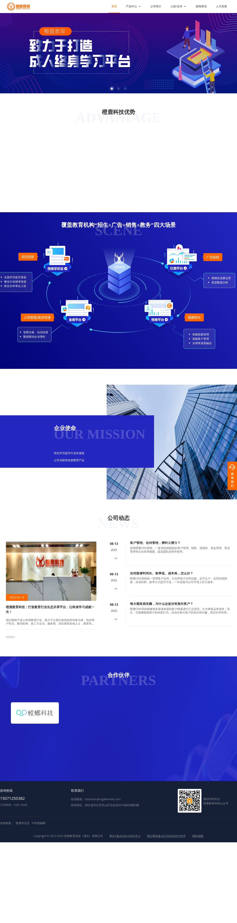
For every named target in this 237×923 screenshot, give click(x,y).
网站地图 (197, 836)
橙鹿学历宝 (23, 823)
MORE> (10, 637)
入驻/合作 (178, 6)
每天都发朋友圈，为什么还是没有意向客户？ (161, 603)
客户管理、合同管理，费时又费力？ (155, 542)
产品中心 (133, 6)
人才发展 (221, 6)
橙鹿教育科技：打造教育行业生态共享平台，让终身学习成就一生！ (50, 609)
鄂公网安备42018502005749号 (166, 836)
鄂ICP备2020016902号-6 (124, 836)
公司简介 (155, 6)
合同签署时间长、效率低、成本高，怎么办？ (161, 573)
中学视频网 (38, 823)
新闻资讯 (201, 6)
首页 (114, 6)
